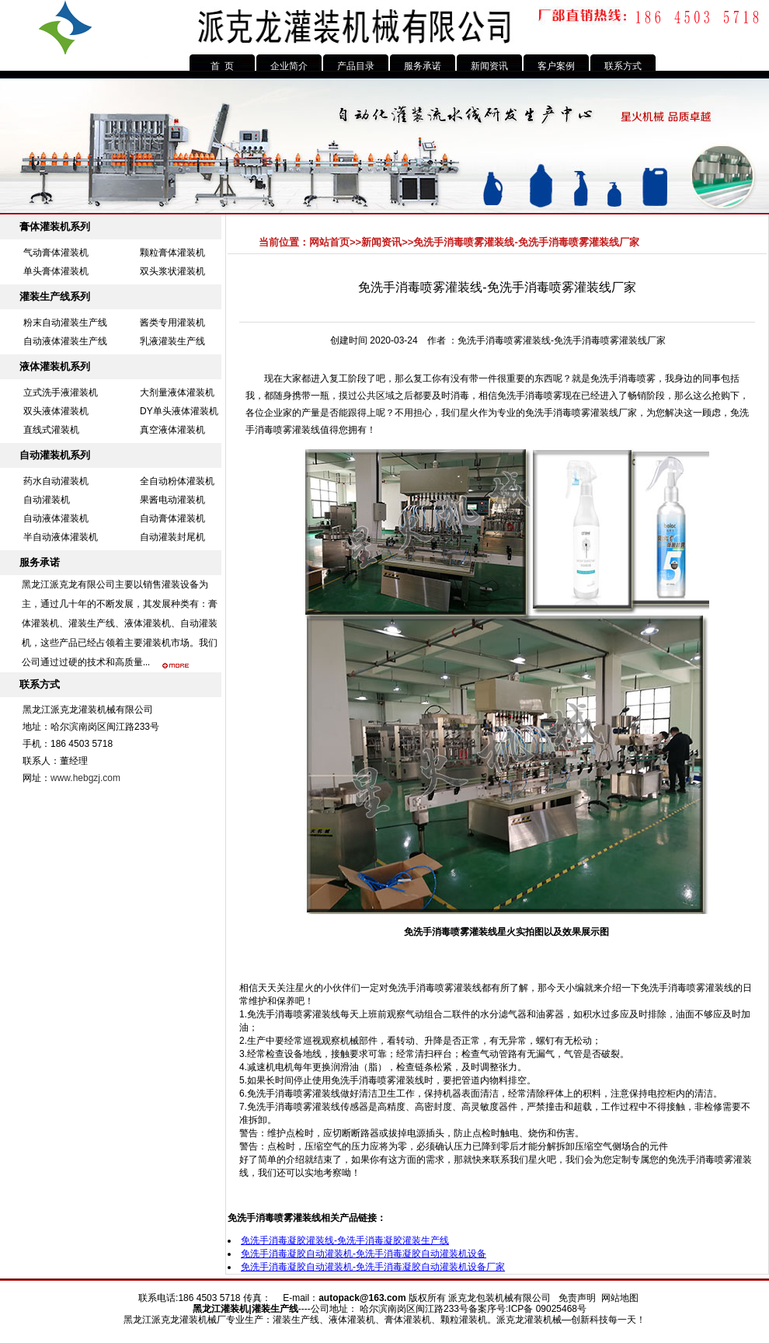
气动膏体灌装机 (56, 252)
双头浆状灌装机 (172, 271)
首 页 (223, 66)
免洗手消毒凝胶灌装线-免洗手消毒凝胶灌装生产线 (345, 1240)
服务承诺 (422, 66)
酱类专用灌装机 (172, 322)
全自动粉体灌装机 (177, 481)
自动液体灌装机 (56, 518)
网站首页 (329, 242)
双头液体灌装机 (56, 411)
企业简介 (289, 66)
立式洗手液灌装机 (60, 392)
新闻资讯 (489, 66)
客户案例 (556, 66)
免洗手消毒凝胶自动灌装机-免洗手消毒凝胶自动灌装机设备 (363, 1253)
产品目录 (355, 66)
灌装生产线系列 (54, 296)
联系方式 (623, 66)
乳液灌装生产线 (172, 341)
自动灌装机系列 (54, 455)
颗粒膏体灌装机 (172, 252)
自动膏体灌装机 (172, 518)
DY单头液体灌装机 (179, 411)
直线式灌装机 (51, 429)
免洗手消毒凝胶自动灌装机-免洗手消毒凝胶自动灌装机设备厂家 (373, 1266)
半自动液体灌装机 (60, 537)
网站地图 (620, 1297)
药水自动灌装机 (56, 481)
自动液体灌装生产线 (65, 341)
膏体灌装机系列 (54, 226)
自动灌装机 (46, 499)
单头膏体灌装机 (56, 271)
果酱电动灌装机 (172, 499)
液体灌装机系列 (54, 366)
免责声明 (577, 1297)
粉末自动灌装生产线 (65, 322)
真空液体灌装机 (172, 429)
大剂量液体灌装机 (177, 392)
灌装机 (235, 1308)
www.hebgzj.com (85, 778)
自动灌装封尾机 (172, 537)
